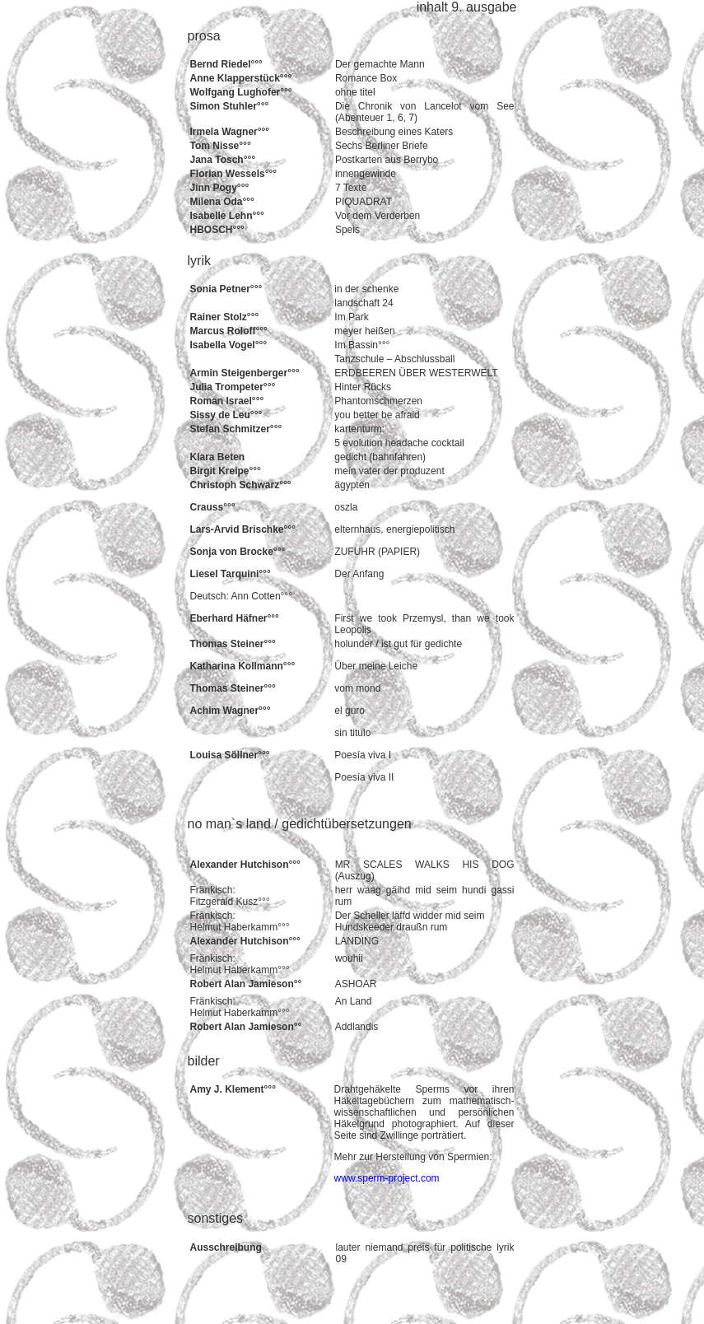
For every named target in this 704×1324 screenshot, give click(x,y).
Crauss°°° (212, 507)
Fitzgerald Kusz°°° (230, 901)
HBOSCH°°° (217, 229)
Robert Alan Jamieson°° (246, 984)
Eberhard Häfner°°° (234, 618)
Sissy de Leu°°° (226, 415)
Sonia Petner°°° (226, 289)
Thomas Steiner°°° (233, 644)
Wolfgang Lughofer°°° (241, 92)
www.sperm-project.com (387, 1178)
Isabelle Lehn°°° (227, 215)
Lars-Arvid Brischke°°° (243, 529)
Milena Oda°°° (222, 201)
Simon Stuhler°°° (229, 106)
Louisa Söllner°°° (230, 755)
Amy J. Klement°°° (233, 1089)
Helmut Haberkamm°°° (240, 927)
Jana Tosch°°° (223, 160)
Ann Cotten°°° (261, 596)
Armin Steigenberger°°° (245, 373)
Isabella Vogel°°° (229, 345)
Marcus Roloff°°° (229, 331)
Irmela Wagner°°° (230, 132)
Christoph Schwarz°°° (240, 485)
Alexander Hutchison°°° (245, 864)
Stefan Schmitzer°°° (236, 429)
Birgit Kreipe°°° (225, 471)
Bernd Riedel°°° (226, 64)
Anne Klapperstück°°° (241, 78)
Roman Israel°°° (227, 401)
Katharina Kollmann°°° (243, 666)
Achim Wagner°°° (230, 710)
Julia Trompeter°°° (233, 387)
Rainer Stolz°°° (224, 317)
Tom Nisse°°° (220, 146)
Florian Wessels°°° (233, 173)
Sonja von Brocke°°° (238, 551)
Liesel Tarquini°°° (230, 574)
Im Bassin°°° (361, 345)
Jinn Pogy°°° (219, 187)
